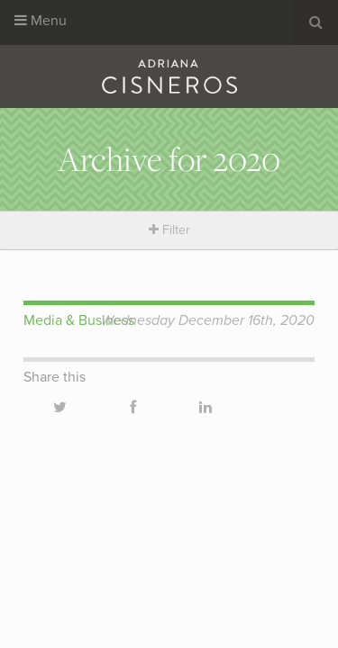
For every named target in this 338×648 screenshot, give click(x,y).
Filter (169, 230)
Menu (40, 21)
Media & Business (78, 320)
